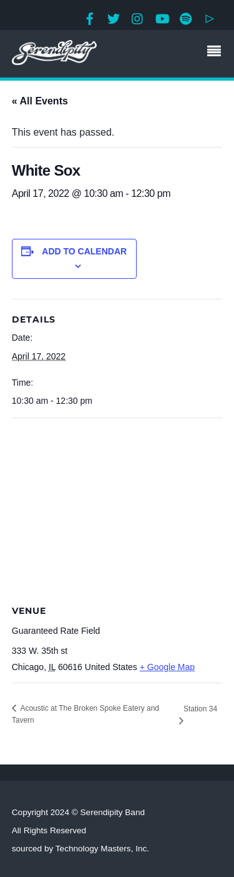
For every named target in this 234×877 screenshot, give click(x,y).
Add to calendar (84, 251)
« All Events (40, 101)
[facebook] (90, 17)
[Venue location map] (117, 508)
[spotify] (186, 17)
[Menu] (217, 53)
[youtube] (161, 17)
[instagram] (138, 17)
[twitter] (113, 17)
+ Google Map (167, 667)
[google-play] (209, 17)
